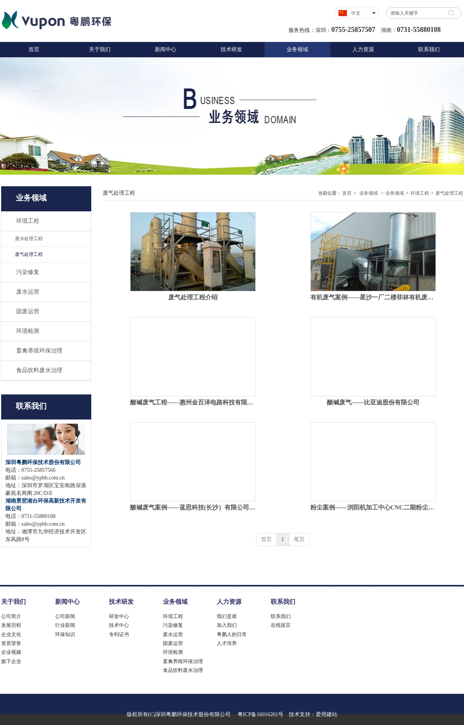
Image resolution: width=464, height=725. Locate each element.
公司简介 (11, 616)
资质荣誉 (11, 643)
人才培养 (227, 643)
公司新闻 (65, 616)
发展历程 (11, 625)
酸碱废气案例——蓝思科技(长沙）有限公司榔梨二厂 (193, 507)
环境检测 (173, 652)
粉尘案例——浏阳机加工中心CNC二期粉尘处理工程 (373, 507)
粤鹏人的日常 (232, 634)
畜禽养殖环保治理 (183, 661)
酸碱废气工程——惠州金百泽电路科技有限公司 (193, 402)
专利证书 (119, 634)
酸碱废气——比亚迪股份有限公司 (373, 402)
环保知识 (65, 634)
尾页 (299, 539)
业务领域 (368, 193)
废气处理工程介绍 (193, 297)
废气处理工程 (449, 193)
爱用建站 (326, 714)
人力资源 (229, 601)
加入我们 (227, 625)
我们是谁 (227, 616)
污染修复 (173, 625)
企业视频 (11, 652)
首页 (347, 193)
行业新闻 (65, 625)
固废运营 (173, 643)
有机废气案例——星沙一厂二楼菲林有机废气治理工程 (373, 297)
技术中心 (119, 625)
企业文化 (11, 634)
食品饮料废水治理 (183, 670)
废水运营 (173, 634)
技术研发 (121, 601)
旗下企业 (11, 661)
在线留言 (281, 625)
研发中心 (119, 616)
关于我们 (13, 601)
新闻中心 (67, 601)
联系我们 (283, 601)
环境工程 (419, 193)
